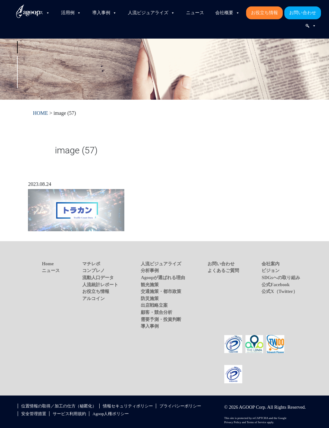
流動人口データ (98, 277)
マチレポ (91, 263)
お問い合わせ (302, 12)
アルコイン (93, 298)
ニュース (195, 12)
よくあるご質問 (223, 270)
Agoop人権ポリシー (111, 413)
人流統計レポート (100, 284)
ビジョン (271, 270)
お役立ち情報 (264, 12)
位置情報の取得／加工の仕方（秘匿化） (58, 406)
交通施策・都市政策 (161, 291)
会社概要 (227, 12)
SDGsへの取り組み (281, 277)
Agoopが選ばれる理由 (163, 277)
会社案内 (271, 263)
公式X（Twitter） (280, 291)
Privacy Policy (232, 422)
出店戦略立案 (154, 305)
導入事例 (104, 12)
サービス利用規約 (69, 413)
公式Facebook (275, 284)
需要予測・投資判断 (161, 319)
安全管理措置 (33, 413)
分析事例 (150, 270)
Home (48, 263)
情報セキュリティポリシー (128, 406)
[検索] (310, 25)
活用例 (71, 12)
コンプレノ (93, 270)
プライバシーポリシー (180, 406)
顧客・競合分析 (156, 312)
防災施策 (150, 298)
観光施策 (150, 284)
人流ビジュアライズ (151, 12)
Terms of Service (256, 422)
